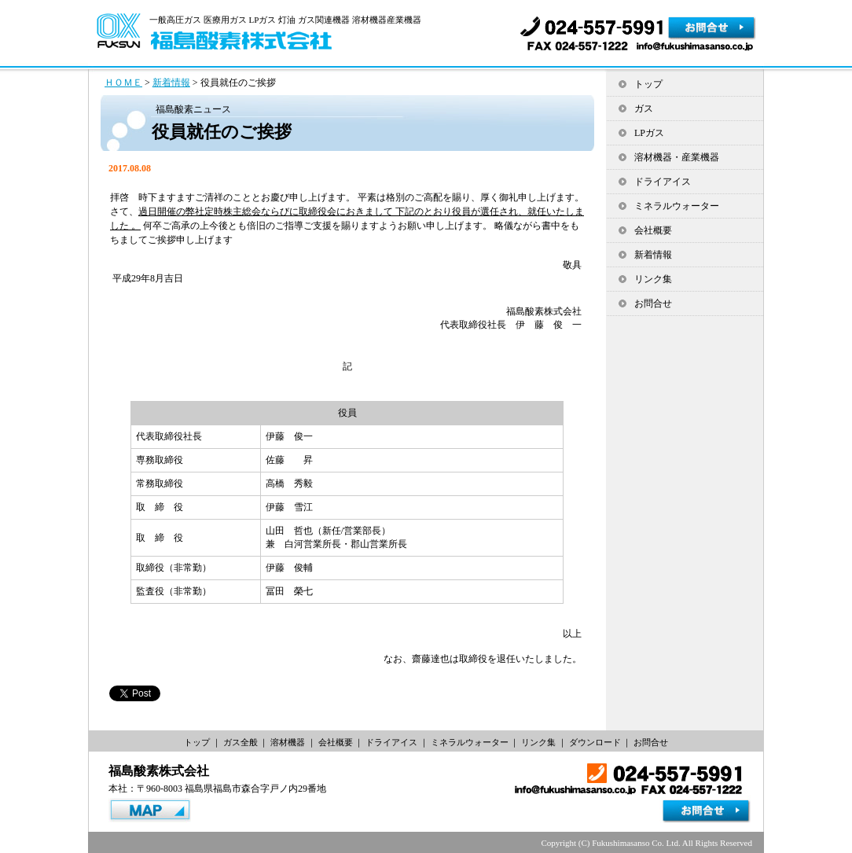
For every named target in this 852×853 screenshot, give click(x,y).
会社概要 (653, 230)
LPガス (649, 132)
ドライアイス (662, 181)
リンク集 (653, 279)
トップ (648, 84)
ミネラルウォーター (676, 205)
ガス (643, 108)
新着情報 (171, 82)
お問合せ (653, 303)
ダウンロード (595, 742)
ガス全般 (240, 742)
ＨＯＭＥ (123, 82)
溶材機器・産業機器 (676, 157)
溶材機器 (287, 742)
